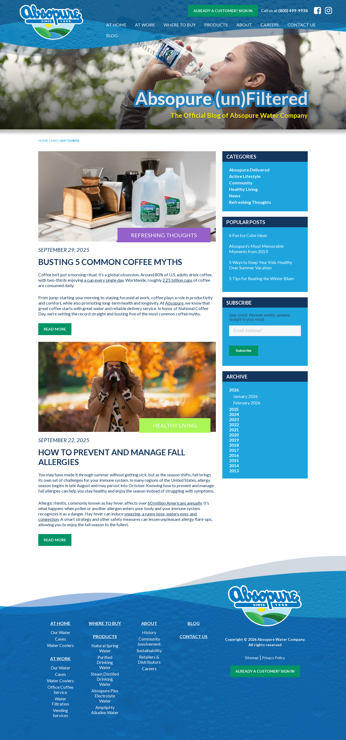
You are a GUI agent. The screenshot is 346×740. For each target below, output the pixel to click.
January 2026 (245, 396)
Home (43, 141)
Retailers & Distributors (149, 659)
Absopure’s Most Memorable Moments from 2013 (256, 248)
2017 (234, 450)
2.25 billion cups (177, 280)
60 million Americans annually (175, 502)
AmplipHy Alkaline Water (105, 710)
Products (213, 24)
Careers (267, 24)
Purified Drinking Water (105, 662)
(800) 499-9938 (293, 10)
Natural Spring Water (104, 648)
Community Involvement (149, 641)
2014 (234, 465)
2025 (54, 141)
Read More (55, 329)
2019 (234, 439)
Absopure (174, 302)
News (234, 195)
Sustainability (149, 650)
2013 (234, 470)
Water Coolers (60, 645)
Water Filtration (60, 701)
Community (240, 182)
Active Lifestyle (245, 176)
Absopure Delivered (249, 169)
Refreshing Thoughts (250, 202)
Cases (60, 638)
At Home (113, 24)
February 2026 (246, 402)
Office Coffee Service (60, 689)
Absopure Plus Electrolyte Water (104, 695)
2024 (234, 414)
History (149, 632)
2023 (234, 419)
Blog (327, 24)
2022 (234, 424)
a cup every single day (104, 280)
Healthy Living (243, 189)
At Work (142, 24)
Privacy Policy (273, 657)
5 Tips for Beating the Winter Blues (261, 278)
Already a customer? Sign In (222, 10)
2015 (234, 460)
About (241, 24)
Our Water (60, 632)
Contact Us (298, 24)
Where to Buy (177, 24)
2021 (234, 429)
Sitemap (252, 657)
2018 (234, 445)
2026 (234, 389)
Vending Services (60, 713)
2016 (234, 455)
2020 (234, 434)
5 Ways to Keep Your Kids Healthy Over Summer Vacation (260, 265)
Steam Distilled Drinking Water (105, 679)
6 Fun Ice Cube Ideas (248, 235)
